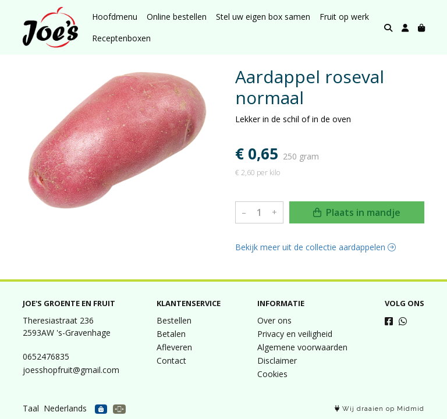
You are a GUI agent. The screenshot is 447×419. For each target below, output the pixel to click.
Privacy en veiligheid (294, 333)
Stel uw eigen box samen (263, 16)
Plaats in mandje (356, 212)
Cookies (272, 373)
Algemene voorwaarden (302, 347)
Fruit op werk (344, 16)
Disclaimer (277, 360)
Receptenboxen (121, 38)
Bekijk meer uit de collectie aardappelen (315, 247)
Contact (171, 360)
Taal (31, 408)
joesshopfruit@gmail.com (71, 369)
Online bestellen (177, 16)
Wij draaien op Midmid (379, 409)
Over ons (274, 320)
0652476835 (46, 356)
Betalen (171, 333)
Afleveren (174, 347)
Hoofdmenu (114, 16)
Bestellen (174, 320)
